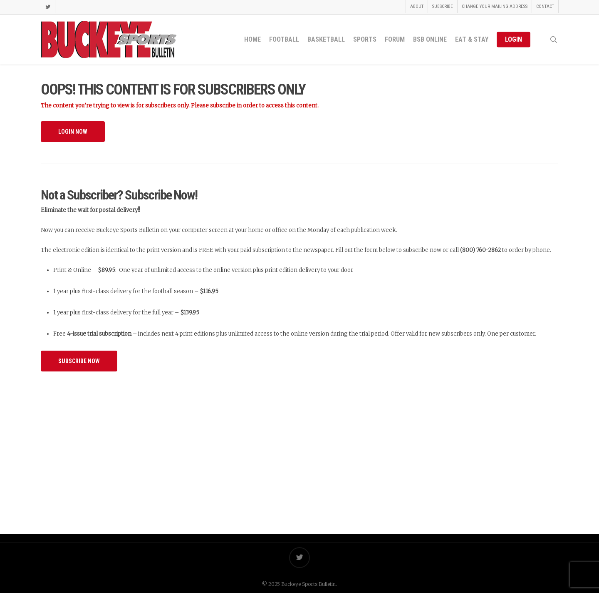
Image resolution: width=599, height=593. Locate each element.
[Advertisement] (299, 444)
